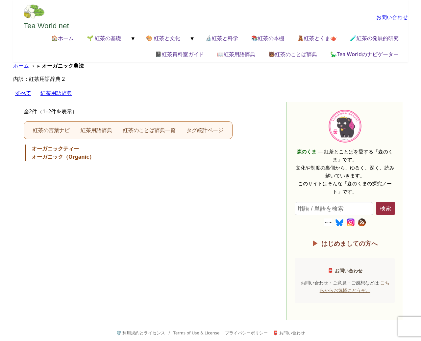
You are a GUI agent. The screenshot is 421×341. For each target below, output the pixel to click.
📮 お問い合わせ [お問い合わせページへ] (289, 333)
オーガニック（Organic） (63, 156)
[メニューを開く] (132, 38)
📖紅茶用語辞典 (236, 54)
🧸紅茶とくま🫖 (317, 38)
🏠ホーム (62, 38)
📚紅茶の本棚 (267, 38)
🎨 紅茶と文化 (163, 38)
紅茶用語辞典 (56, 93)
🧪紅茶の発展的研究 (374, 38)
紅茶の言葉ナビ (51, 130)
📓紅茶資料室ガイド (179, 54)
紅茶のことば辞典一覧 (149, 130)
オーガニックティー (55, 148)
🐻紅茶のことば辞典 (292, 54)
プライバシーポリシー (246, 333)
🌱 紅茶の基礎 (104, 38)
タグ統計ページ (204, 130)
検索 (385, 208)
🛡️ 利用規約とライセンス (140, 333)
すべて (23, 93)
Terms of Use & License (196, 333)
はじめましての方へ (349, 243)
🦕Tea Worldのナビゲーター (364, 54)
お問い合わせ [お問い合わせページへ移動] (392, 17)
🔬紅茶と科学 (221, 38)
